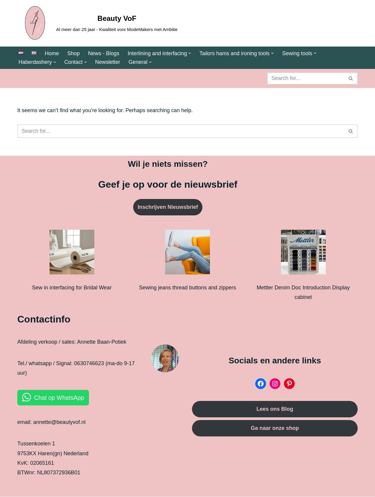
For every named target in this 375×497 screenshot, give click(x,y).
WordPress (77, 489)
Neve (23, 489)
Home (52, 53)
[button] (191, 53)
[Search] (305, 79)
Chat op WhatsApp (59, 398)
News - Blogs (104, 53)
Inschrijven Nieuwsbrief (168, 208)
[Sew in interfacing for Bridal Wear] (72, 254)
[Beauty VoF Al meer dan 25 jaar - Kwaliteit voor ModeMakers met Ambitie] (97, 23)
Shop (73, 53)
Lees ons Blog (274, 410)
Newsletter (108, 62)
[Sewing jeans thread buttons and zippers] (187, 254)
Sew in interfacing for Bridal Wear (72, 288)
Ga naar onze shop (275, 428)
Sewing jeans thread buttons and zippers (187, 288)
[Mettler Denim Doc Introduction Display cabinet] (303, 254)
